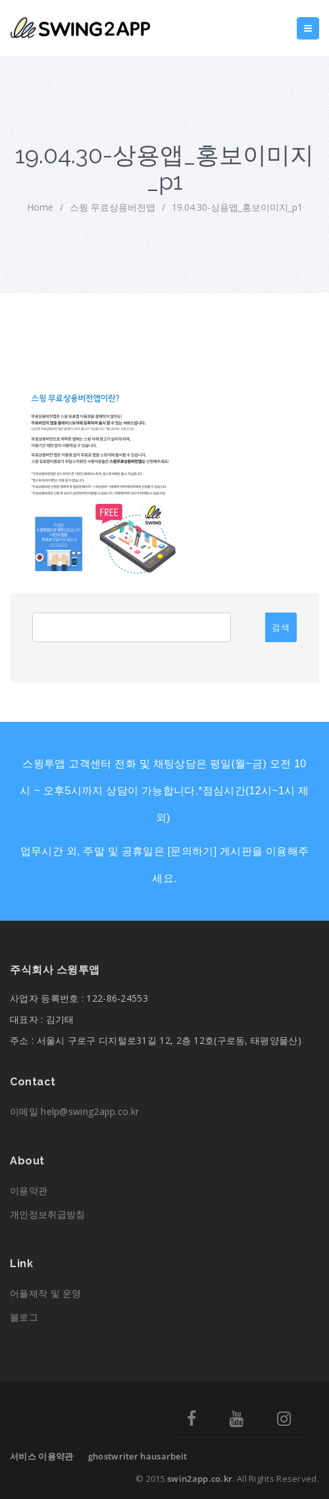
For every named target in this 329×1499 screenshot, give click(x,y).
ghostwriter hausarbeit (138, 1456)
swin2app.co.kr (199, 1479)
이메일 (74, 1111)
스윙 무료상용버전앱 (112, 207)
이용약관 (28, 1190)
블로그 (24, 1317)
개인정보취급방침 (47, 1214)
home (40, 207)
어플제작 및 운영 (46, 1293)
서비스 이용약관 (41, 1456)
